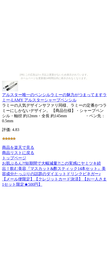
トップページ (14, 158)
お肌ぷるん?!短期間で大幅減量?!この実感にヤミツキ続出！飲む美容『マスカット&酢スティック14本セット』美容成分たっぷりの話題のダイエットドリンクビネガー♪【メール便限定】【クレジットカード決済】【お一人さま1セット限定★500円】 (54, 173)
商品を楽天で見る (18, 147)
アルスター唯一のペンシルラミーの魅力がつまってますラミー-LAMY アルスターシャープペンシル (54, 95)
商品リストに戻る (18, 153)
